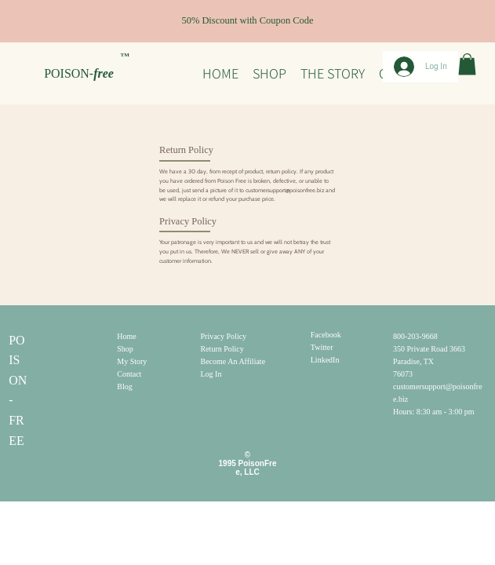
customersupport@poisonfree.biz (285, 190)
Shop (125, 348)
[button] (467, 64)
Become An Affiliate (233, 361)
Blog (124, 386)
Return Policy (222, 348)
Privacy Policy (224, 336)
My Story (132, 361)
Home (126, 336)
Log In (211, 374)
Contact (129, 374)
